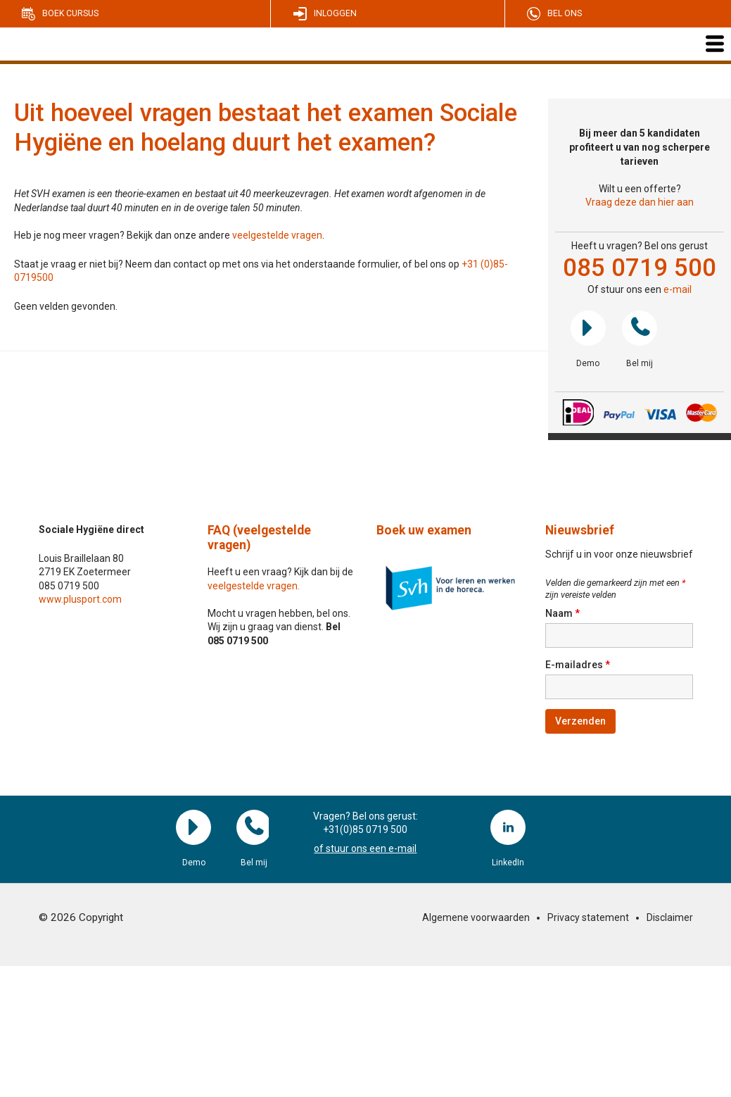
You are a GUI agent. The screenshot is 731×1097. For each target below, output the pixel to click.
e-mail (677, 289)
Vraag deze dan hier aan (639, 202)
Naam (562, 613)
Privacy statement (588, 917)
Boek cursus (70, 13)
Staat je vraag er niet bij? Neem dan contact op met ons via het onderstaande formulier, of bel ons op (238, 264)
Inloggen (335, 13)
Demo (588, 328)
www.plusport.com (80, 599)
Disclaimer (670, 917)
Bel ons (564, 13)
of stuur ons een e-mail (365, 848)
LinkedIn (508, 827)
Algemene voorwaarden (476, 917)
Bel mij (639, 328)
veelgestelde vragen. (254, 585)
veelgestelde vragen (277, 235)
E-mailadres (577, 664)
